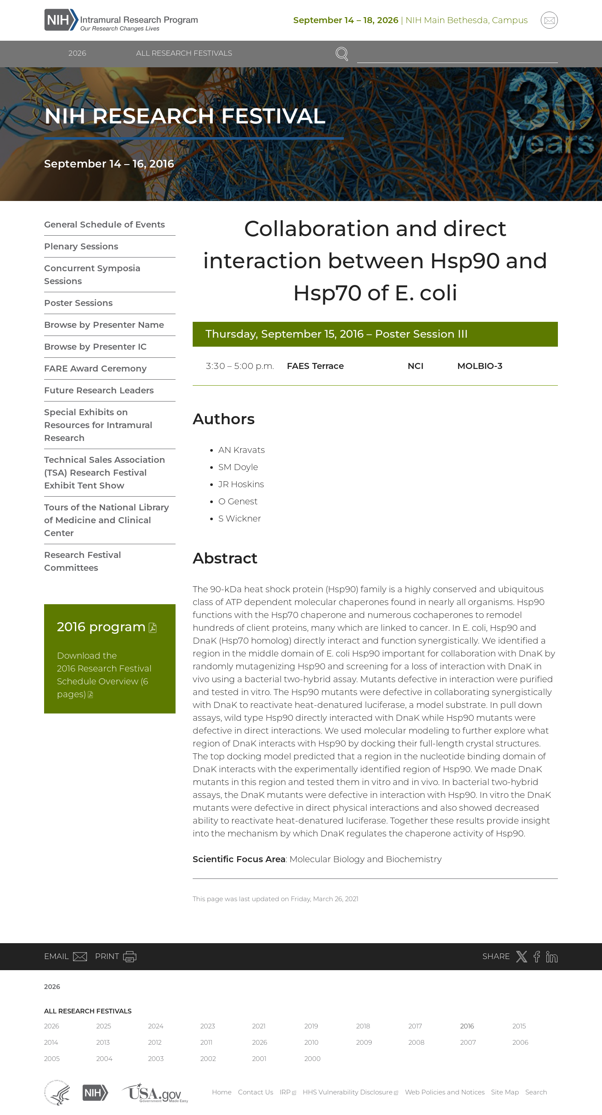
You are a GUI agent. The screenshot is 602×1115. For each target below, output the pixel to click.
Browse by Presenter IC (95, 347)
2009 (364, 1042)
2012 (154, 1042)
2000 (312, 1059)
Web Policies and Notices (445, 1092)
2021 (258, 1026)
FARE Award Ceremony (95, 368)
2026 (77, 53)
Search (536, 1092)
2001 (259, 1059)
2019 (311, 1026)
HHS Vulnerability (351, 1092)
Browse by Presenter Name (104, 325)
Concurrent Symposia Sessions (92, 274)
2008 (416, 1042)
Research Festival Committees (82, 561)
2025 (103, 1026)
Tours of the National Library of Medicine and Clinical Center (106, 520)
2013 (103, 1042)
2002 (208, 1059)
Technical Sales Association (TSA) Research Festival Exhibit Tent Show (104, 473)
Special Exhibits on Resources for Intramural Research (98, 425)
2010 (311, 1042)
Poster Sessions (78, 303)
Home (222, 1092)
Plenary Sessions (81, 246)
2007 (468, 1042)
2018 (363, 1026)
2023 (207, 1026)
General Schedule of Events (104, 224)
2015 (519, 1026)
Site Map (505, 1092)
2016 (107, 627)
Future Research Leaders (99, 390)
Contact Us (255, 1092)
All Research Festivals (184, 53)
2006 (520, 1042)
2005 (52, 1059)
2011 (206, 1042)
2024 (156, 1026)
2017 (415, 1026)
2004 (104, 1059)
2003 (156, 1059)
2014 (51, 1042)
